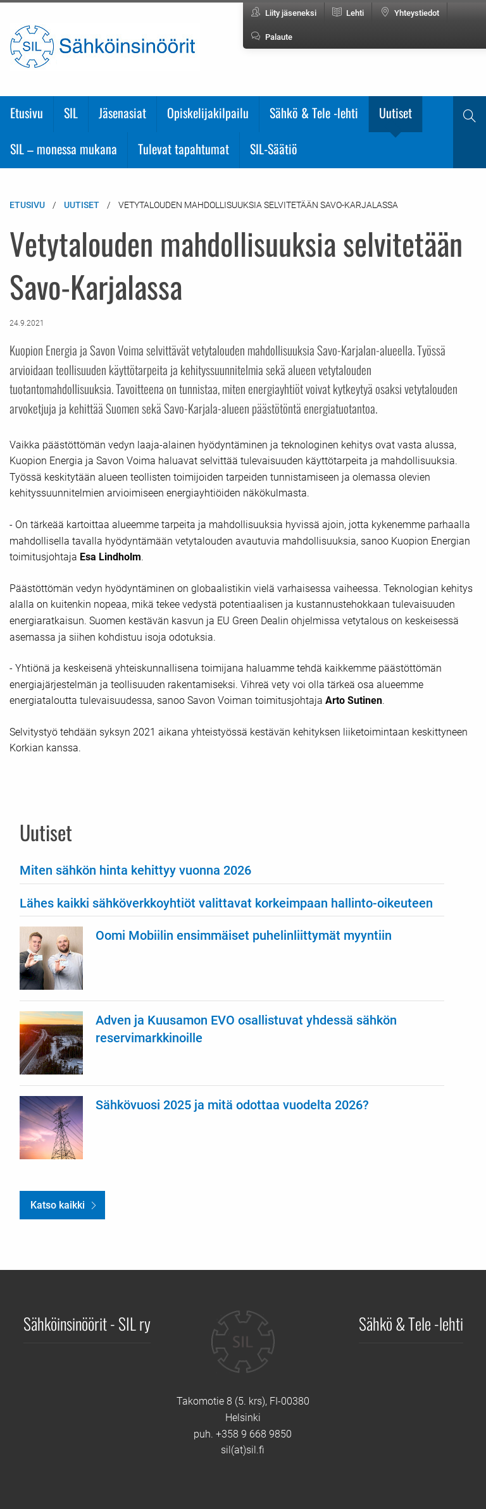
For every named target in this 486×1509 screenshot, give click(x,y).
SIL (71, 112)
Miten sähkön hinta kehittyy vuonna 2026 (135, 870)
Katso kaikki (57, 1205)
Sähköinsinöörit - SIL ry (87, 1323)
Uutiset (395, 112)
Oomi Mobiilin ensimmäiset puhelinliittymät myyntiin (244, 935)
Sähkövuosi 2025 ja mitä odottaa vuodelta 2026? (232, 1104)
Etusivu (26, 112)
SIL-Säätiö (273, 148)
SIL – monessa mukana (63, 148)
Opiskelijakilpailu (208, 112)
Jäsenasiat (122, 112)
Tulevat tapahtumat (183, 148)
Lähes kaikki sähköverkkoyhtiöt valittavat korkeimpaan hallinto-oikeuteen (226, 903)
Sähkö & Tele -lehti (314, 112)
